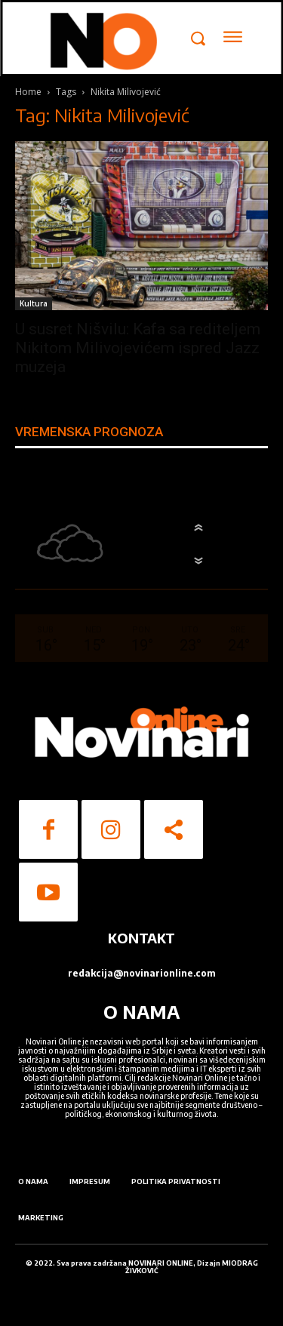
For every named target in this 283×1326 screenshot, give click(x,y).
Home (28, 91)
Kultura (34, 303)
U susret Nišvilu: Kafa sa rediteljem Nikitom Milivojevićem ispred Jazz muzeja (137, 348)
